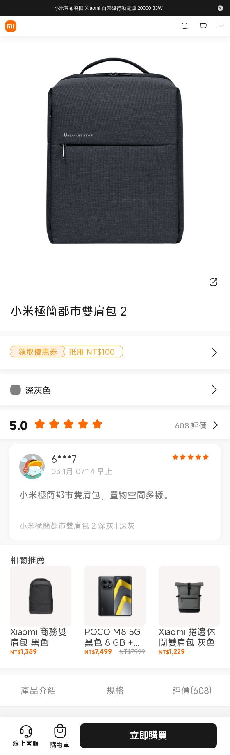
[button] (220, 8)
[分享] (213, 282)
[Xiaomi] (10, 26)
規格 (115, 690)
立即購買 (148, 735)
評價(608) (192, 690)
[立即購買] (219, 390)
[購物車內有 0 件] (203, 26)
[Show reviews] (215, 425)
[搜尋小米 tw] (185, 26)
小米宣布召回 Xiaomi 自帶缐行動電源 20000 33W (108, 8)
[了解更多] (210, 352)
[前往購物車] (60, 735)
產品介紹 (38, 690)
